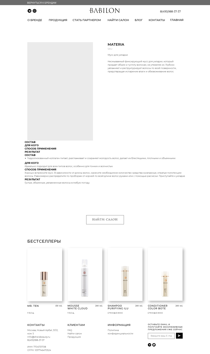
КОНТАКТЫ (157, 20)
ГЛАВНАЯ (176, 20)
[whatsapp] (154, 345)
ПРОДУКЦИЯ (58, 20)
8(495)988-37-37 (170, 11)
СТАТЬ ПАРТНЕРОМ (87, 20)
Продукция (74, 337)
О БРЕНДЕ (34, 20)
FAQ (70, 330)
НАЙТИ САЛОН (118, 20)
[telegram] (149, 345)
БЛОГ (139, 20)
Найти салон (75, 333)
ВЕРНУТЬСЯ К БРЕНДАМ (41, 2)
